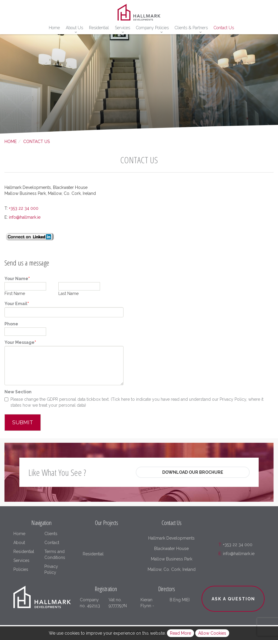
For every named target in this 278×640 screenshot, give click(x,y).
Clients (50, 533)
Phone (11, 323)
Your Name (17, 278)
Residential (99, 27)
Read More (180, 633)
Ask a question (233, 598)
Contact (51, 542)
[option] (139, 82)
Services (122, 27)
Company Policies (152, 27)
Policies (20, 569)
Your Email (16, 303)
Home (54, 27)
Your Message (20, 342)
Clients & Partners (191, 27)
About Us (74, 27)
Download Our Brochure (192, 472)
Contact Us (224, 27)
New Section (18, 391)
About (19, 542)
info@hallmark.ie (24, 217)
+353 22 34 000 (23, 208)
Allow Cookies (212, 633)
